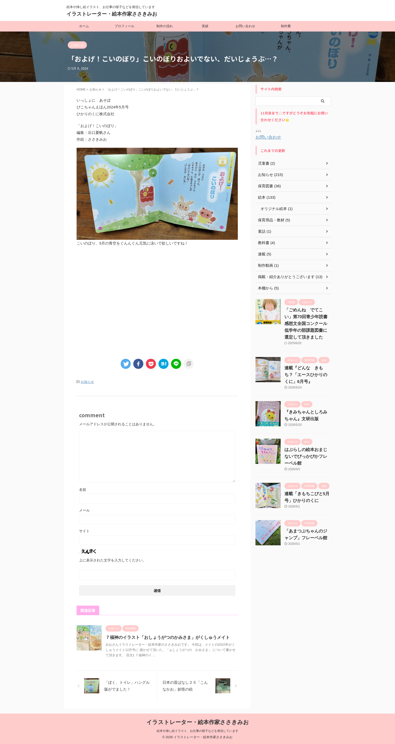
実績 (205, 26)
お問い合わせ (245, 26)
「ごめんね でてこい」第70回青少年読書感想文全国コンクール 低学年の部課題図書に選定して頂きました (307, 323)
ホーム (84, 26)
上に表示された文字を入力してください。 (112, 560)
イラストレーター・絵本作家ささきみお (112, 14)
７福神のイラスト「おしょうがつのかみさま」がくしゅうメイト (164, 637)
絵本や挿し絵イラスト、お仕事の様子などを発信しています (197, 730)
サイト (84, 530)
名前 (82, 489)
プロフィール (124, 26)
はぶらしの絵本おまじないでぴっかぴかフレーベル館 (306, 456)
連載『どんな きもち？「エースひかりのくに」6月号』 (307, 374)
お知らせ (87, 382)
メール (84, 510)
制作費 (286, 26)
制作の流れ (164, 26)
